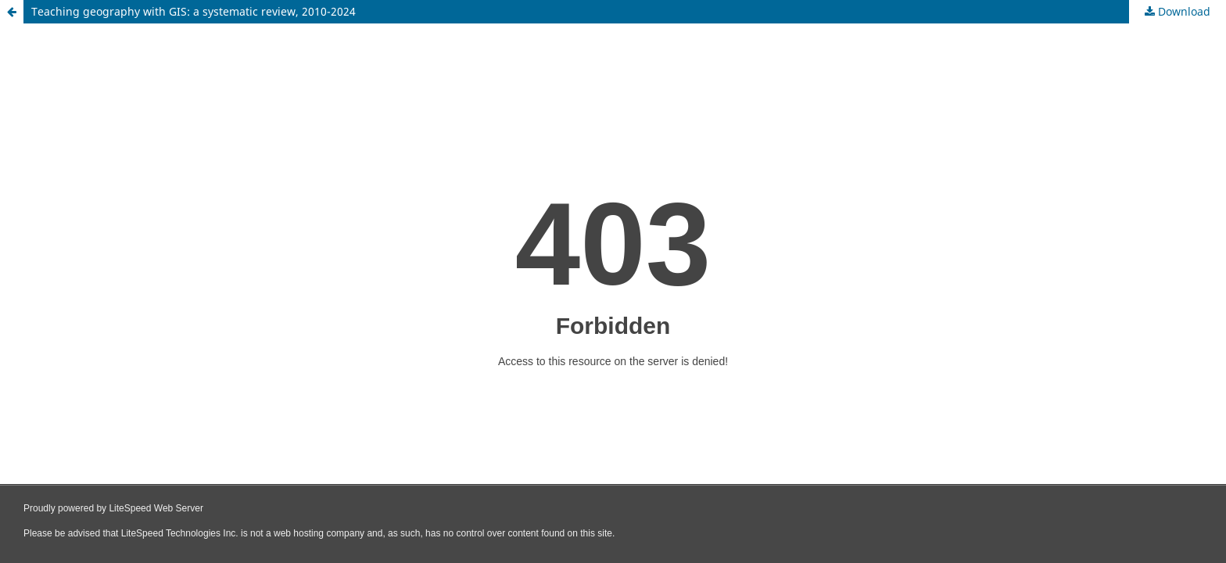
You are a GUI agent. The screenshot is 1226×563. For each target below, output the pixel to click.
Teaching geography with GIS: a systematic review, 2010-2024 (193, 11)
